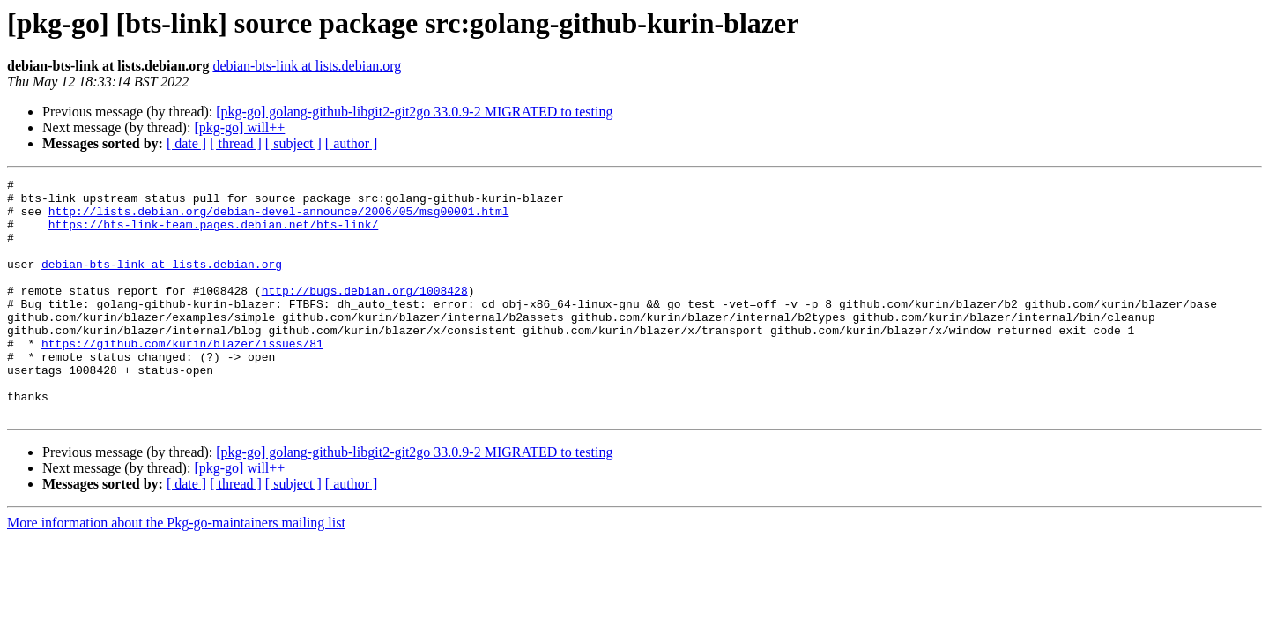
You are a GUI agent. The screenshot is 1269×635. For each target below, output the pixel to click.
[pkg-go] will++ (239, 127)
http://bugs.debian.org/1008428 (365, 314)
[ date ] (186, 143)
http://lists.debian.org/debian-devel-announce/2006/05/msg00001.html (278, 219)
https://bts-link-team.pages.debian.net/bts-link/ (213, 235)
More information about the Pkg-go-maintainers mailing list (176, 570)
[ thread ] (236, 143)
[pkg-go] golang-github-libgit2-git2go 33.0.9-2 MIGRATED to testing (414, 111)
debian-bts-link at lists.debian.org (306, 65)
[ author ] (351, 143)
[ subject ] (293, 143)
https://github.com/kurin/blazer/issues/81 (182, 377)
